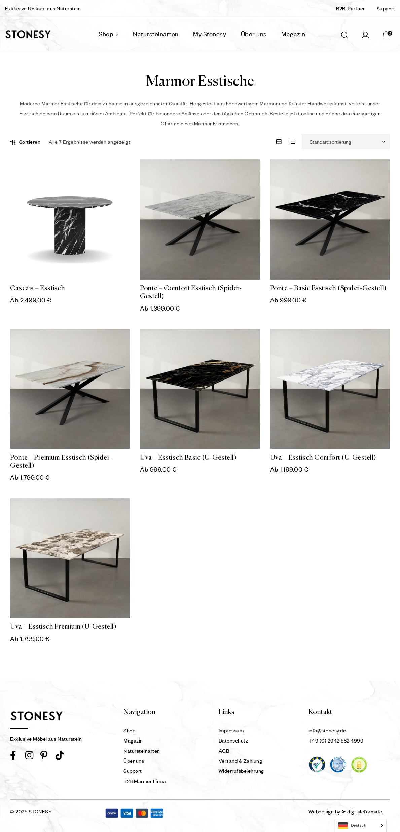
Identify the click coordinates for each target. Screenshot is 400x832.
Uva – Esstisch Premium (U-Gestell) (63, 626)
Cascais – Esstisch (37, 288)
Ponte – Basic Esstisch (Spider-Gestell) (328, 288)
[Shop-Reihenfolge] (346, 141)
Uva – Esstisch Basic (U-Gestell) (188, 457)
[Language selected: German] (361, 825)
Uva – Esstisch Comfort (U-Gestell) (323, 457)
